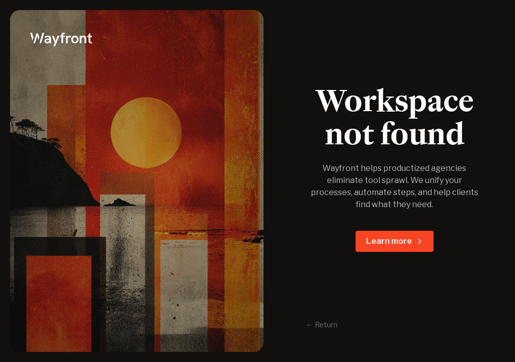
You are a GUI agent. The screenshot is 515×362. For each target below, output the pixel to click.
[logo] (136, 38)
